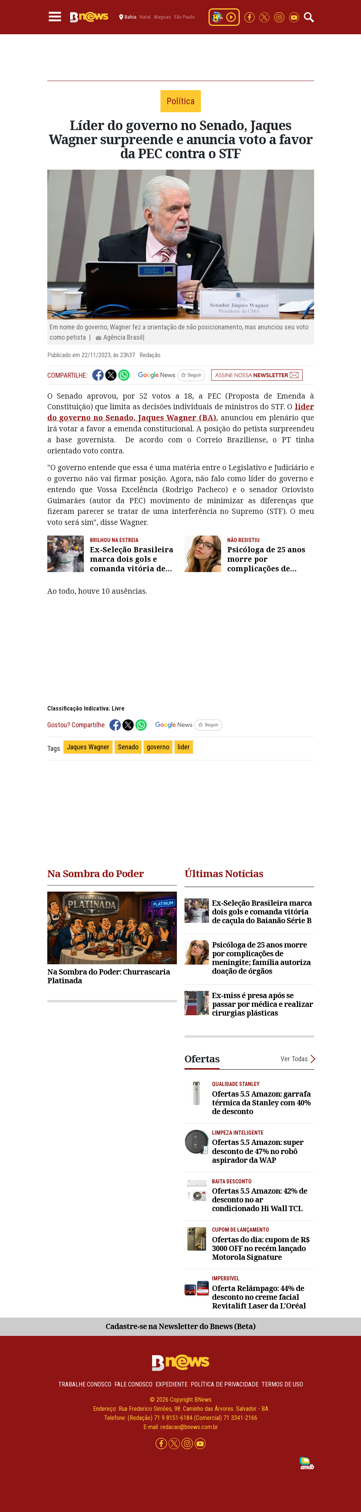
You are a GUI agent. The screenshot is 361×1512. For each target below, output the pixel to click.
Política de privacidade (224, 1384)
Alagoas (162, 16)
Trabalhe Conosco (84, 1384)
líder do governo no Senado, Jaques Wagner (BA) (180, 412)
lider (184, 747)
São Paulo (184, 16)
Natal (145, 16)
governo (158, 747)
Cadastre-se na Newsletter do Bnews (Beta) (180, 1326)
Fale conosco (133, 1384)
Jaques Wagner (88, 747)
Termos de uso (282, 1384)
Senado (128, 747)
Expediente (172, 1384)
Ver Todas (294, 1059)
